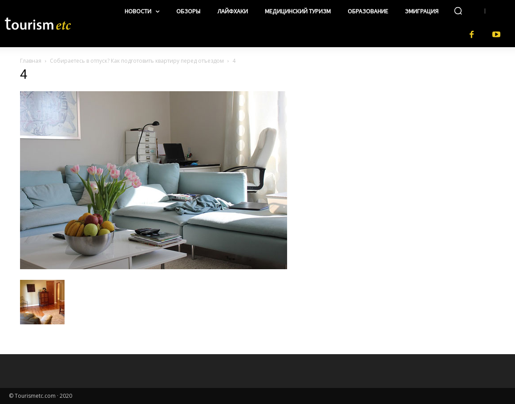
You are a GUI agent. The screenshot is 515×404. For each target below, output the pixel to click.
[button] (458, 10)
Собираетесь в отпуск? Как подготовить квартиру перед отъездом (137, 61)
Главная (30, 61)
